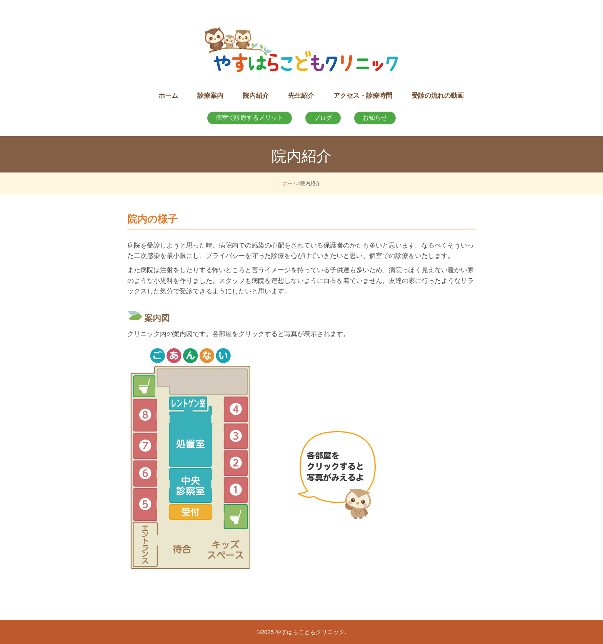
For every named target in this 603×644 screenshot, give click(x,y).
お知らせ (375, 117)
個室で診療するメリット (249, 117)
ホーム (290, 183)
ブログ (323, 117)
